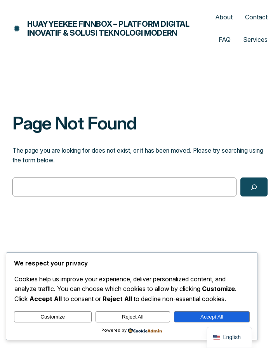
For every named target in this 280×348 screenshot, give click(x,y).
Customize (52, 317)
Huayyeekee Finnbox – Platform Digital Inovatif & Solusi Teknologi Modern (108, 28)
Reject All (133, 317)
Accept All (211, 317)
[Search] (254, 186)
